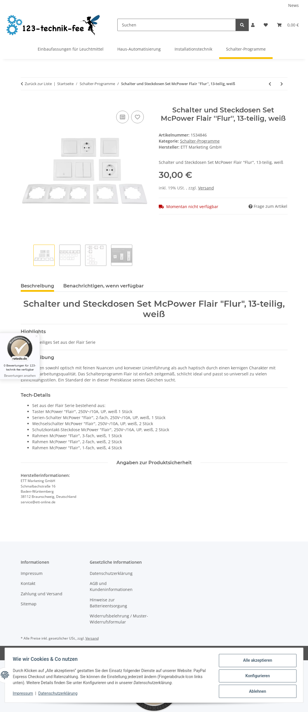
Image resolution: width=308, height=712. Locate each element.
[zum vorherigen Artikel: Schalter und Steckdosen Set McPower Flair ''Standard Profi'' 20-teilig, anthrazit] (270, 84)
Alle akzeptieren (256, 661)
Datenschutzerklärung (59, 694)
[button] (252, 25)
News (293, 5)
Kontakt (28, 583)
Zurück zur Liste (38, 83)
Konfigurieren (256, 676)
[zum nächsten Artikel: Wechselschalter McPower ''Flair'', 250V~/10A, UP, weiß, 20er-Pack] (282, 84)
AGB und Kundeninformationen (111, 586)
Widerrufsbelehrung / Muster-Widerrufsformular (119, 619)
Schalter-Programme (200, 141)
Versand (206, 188)
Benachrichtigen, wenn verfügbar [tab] (103, 286)
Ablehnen (256, 691)
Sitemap (29, 604)
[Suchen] (176, 25)
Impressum (24, 694)
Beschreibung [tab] (37, 286)
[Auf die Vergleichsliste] (122, 117)
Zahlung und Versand (41, 593)
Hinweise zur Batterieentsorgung (108, 603)
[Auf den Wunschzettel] (137, 117)
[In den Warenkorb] (25, 103)
